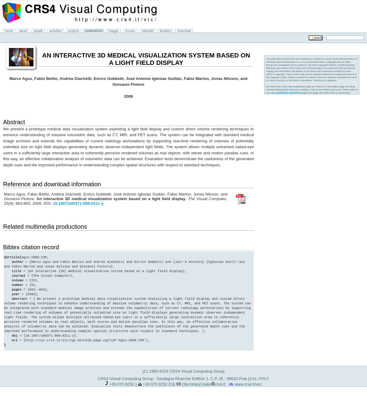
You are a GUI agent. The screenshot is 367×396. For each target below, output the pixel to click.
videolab (148, 31)
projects (73, 31)
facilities (165, 31)
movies (130, 31)
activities (55, 31)
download (184, 31)
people (38, 31)
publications (93, 31)
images (114, 31)
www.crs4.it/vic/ (248, 384)
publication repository (288, 92)
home (9, 31)
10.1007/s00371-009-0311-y (78, 203)
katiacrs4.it (214, 384)
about (23, 31)
